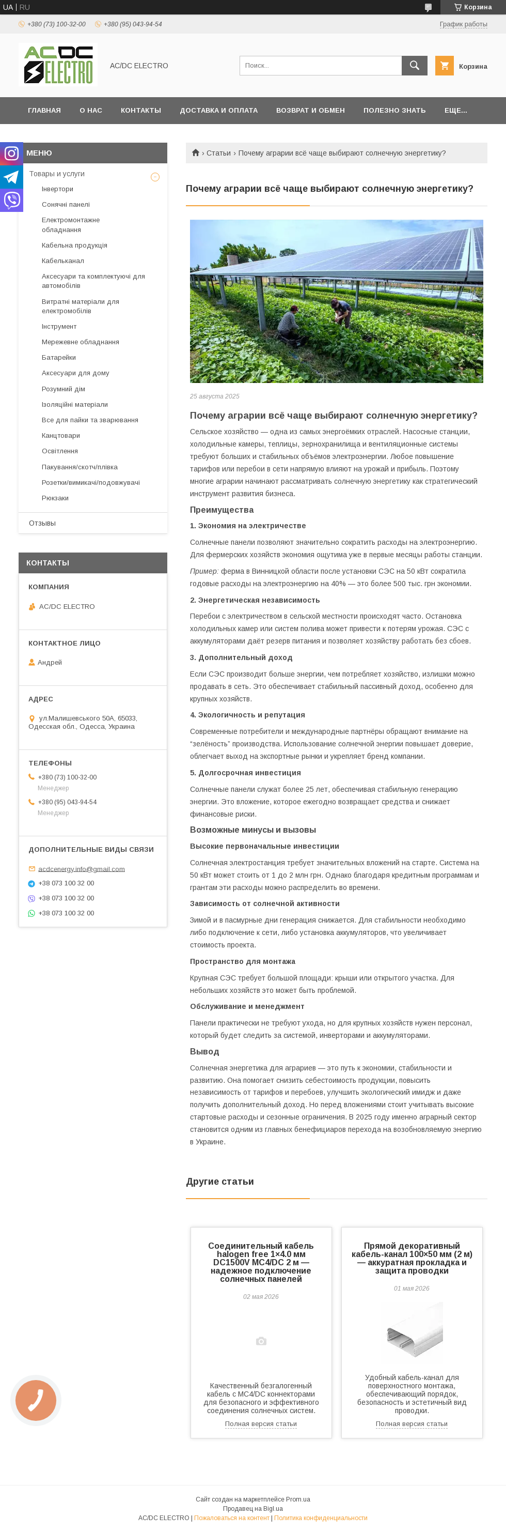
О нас (91, 110)
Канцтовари (61, 435)
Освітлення (60, 451)
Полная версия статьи (261, 1424)
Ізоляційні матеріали (75, 404)
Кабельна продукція (74, 245)
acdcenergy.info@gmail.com (81, 868)
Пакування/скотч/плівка (80, 467)
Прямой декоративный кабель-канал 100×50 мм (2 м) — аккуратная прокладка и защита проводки (412, 1258)
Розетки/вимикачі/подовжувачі (91, 482)
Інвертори (57, 189)
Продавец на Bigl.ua (253, 1508)
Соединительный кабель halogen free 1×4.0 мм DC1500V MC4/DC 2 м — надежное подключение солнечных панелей (261, 1262)
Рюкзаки (55, 498)
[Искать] (415, 65)
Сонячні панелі (66, 204)
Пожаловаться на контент (232, 1518)
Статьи (219, 153)
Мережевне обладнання (80, 342)
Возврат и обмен (310, 110)
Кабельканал (63, 261)
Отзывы (42, 523)
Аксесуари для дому (75, 373)
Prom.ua (298, 1499)
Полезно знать (394, 110)
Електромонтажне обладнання (71, 224)
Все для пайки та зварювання (90, 420)
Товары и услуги (57, 174)
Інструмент (59, 326)
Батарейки (59, 357)
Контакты (141, 110)
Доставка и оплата (219, 110)
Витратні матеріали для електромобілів (80, 306)
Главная (44, 110)
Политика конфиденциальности (321, 1518)
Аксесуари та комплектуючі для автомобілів (93, 280)
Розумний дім (63, 389)
